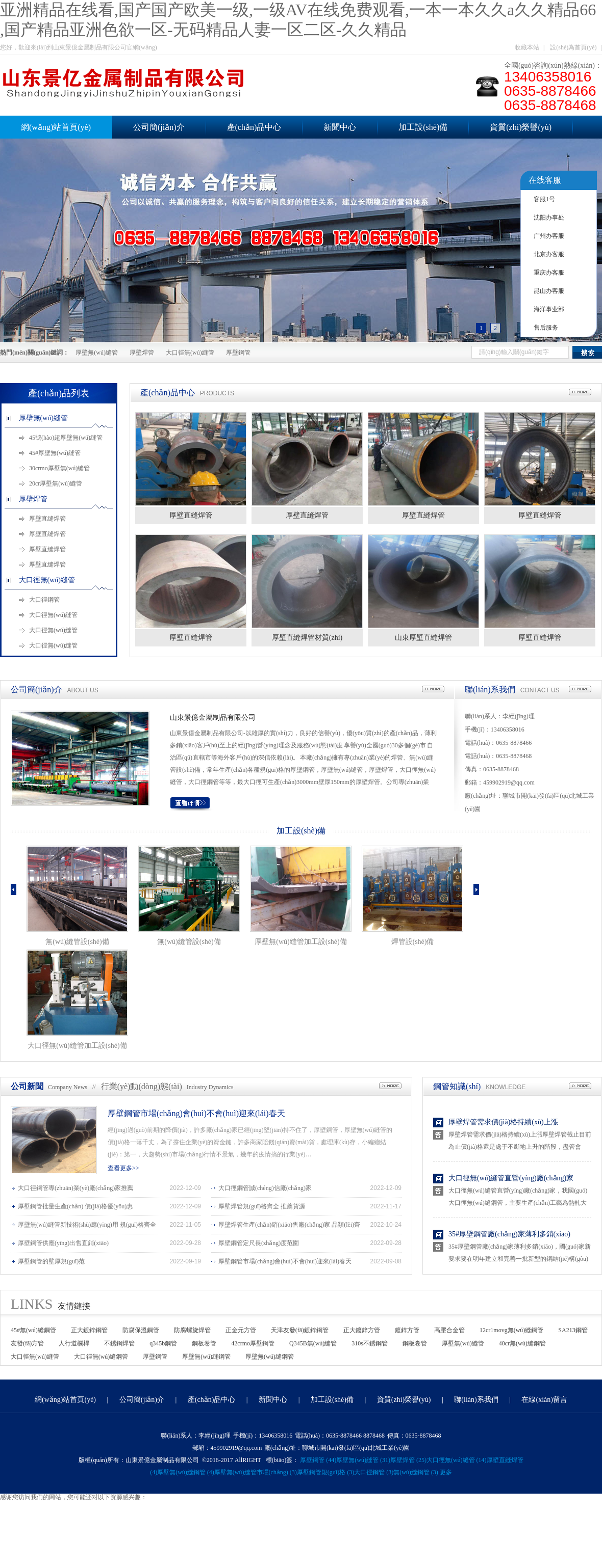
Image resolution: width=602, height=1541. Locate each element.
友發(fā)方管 (27, 1343)
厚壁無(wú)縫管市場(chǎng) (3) (255, 1472)
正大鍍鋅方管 (361, 1330)
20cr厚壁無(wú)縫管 (55, 483)
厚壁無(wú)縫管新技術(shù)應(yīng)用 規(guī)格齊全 (87, 1224)
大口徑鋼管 (44, 599)
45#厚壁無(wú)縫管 (55, 452)
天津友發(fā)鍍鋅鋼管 (300, 1330)
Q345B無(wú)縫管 (313, 1343)
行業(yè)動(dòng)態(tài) (141, 1086)
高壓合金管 (449, 1330)
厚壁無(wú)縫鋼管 (206, 1356)
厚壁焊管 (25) (408, 1460)
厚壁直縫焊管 (47, 518)
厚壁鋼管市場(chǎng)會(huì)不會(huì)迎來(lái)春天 (196, 1113)
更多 (446, 1472)
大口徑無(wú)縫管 (190, 352)
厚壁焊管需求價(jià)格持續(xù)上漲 (503, 1122)
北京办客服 (549, 254)
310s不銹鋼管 (370, 1343)
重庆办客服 (549, 272)
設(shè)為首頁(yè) (573, 47)
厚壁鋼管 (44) (318, 1460)
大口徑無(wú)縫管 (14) (457, 1460)
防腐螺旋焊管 (192, 1330)
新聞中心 (339, 127)
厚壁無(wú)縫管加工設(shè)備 (300, 941)
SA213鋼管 (572, 1330)
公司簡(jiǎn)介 (159, 127)
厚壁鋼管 (238, 352)
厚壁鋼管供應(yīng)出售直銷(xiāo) (63, 1243)
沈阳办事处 (549, 217)
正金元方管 (240, 1330)
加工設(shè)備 (422, 127)
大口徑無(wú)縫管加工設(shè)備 (77, 1045)
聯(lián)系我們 (490, 689)
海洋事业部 (549, 309)
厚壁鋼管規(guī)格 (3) (325, 1472)
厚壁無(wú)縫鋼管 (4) (185, 1472)
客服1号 (544, 199)
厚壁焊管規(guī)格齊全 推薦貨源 (261, 1206)
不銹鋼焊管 (119, 1343)
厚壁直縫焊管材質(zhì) (307, 637)
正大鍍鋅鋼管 (89, 1330)
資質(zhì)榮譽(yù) (520, 127)
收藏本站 (527, 47)
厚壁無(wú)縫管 (97, 352)
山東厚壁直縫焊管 (423, 637)
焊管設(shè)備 (412, 941)
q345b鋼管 (163, 1343)
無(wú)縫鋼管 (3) (415, 1472)
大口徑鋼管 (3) (373, 1472)
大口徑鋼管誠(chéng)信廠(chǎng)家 (265, 1188)
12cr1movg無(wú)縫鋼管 (511, 1330)
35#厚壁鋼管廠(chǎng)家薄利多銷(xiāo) (509, 1234)
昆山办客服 (549, 290)
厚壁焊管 (142, 352)
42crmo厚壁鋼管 (252, 1343)
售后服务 (546, 327)
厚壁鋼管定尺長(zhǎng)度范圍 (258, 1243)
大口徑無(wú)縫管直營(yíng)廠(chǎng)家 (510, 1178)
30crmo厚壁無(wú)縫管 (59, 468)
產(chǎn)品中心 (254, 127)
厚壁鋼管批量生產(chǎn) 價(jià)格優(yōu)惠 (75, 1206)
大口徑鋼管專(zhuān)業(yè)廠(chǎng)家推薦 (75, 1188)
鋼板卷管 (204, 1343)
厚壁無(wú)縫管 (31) (363, 1460)
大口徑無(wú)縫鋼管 (101, 1356)
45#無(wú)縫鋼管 (33, 1330)
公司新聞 (27, 1086)
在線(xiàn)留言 (544, 1399)
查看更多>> (123, 1168)
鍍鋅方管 (407, 1330)
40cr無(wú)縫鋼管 (522, 1343)
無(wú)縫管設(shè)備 (77, 941)
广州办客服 (549, 235)
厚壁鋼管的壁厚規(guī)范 (51, 1261)
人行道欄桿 (74, 1343)
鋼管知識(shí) (457, 1086)
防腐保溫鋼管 (140, 1330)
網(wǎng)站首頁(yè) (65, 1399)
